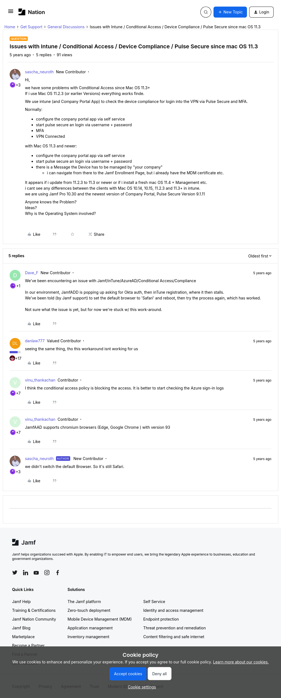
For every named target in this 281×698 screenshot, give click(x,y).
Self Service (154, 601)
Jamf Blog (21, 628)
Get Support (31, 26)
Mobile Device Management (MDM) (100, 619)
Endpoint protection (161, 619)
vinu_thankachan (40, 380)
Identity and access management (173, 610)
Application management (90, 628)
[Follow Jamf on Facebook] (57, 572)
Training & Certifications (34, 610)
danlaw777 (35, 340)
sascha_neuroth (39, 71)
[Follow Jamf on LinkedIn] (25, 572)
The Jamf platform (84, 601)
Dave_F (31, 272)
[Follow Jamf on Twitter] (15, 572)
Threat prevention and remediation (174, 628)
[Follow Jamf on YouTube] (36, 572)
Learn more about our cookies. (241, 662)
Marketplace (23, 636)
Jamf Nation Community (34, 619)
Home (9, 26)
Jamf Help (21, 601)
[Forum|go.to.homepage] (31, 12)
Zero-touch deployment (89, 610)
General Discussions (66, 26)
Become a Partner (28, 645)
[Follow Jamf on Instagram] (47, 572)
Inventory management (88, 636)
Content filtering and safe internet (173, 636)
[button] (10, 13)
